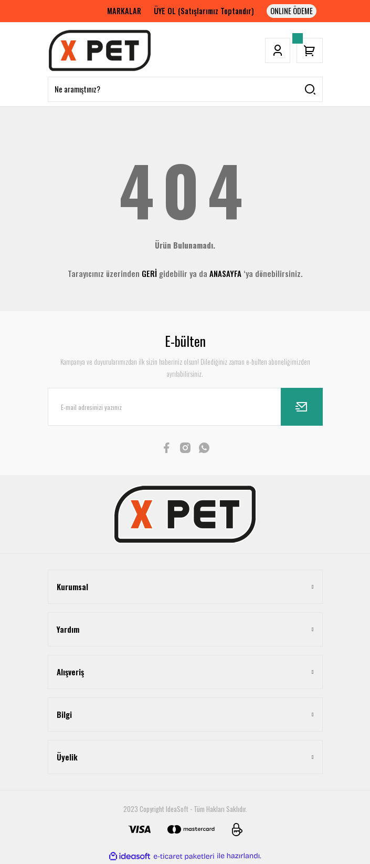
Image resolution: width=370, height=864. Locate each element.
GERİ (149, 273)
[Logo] (100, 50)
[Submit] (302, 407)
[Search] (185, 89)
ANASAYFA (225, 273)
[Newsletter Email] (185, 407)
